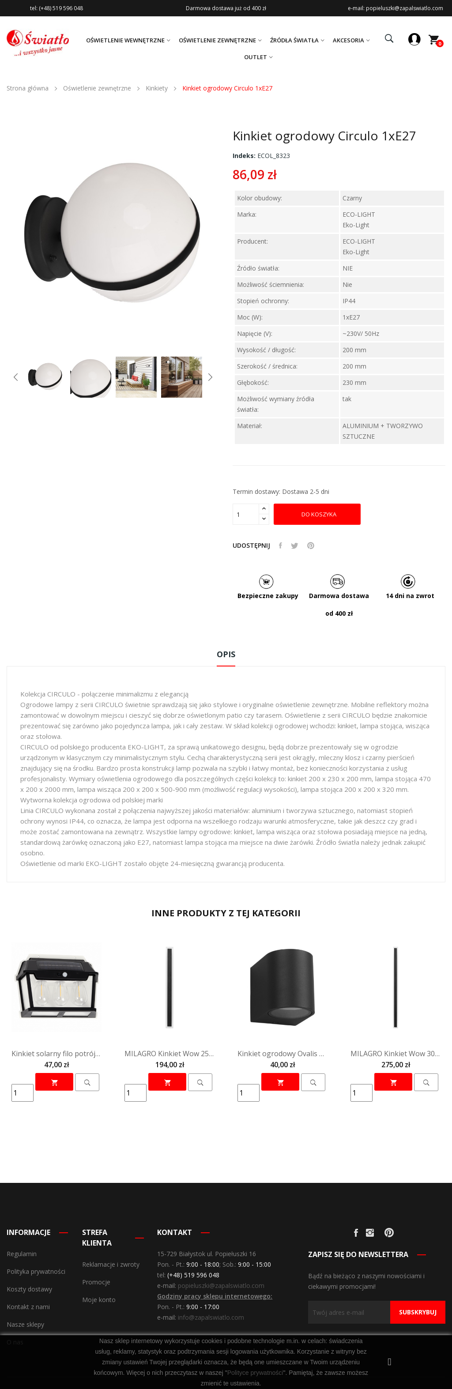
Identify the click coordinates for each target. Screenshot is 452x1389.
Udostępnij (280, 545)
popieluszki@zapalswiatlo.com (221, 1285)
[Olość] (246, 514)
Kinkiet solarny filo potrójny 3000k (56, 1053)
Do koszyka (318, 514)
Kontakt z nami (28, 1306)
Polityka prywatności (36, 1271)
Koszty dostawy (29, 1289)
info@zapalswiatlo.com (211, 1317)
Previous (15, 377)
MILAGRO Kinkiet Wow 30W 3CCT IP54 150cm (395, 1053)
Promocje (96, 1282)
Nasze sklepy (25, 1324)
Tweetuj (294, 545)
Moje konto (99, 1299)
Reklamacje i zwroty (110, 1264)
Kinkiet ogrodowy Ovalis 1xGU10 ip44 (282, 1053)
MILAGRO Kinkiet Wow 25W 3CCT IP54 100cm (169, 1053)
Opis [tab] (226, 654)
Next (210, 377)
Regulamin (22, 1254)
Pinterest (311, 545)
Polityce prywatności (255, 1372)
